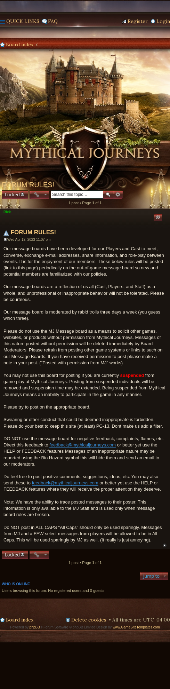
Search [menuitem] (167, 45)
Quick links (22, 21)
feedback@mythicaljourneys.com (82, 445)
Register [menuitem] (138, 21)
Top (165, 545)
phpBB (35, 627)
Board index (19, 44)
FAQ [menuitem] (53, 21)
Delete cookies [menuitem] (88, 620)
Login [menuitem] (163, 21)
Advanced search (118, 194)
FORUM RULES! (28, 185)
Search (108, 194)
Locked (12, 194)
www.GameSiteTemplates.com (136, 627)
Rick (7, 212)
